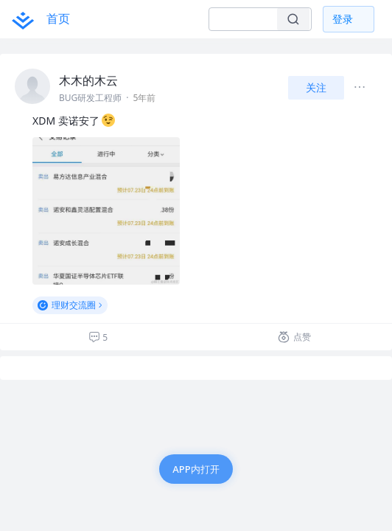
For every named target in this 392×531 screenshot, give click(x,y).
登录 (342, 19)
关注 (316, 87)
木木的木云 (88, 80)
